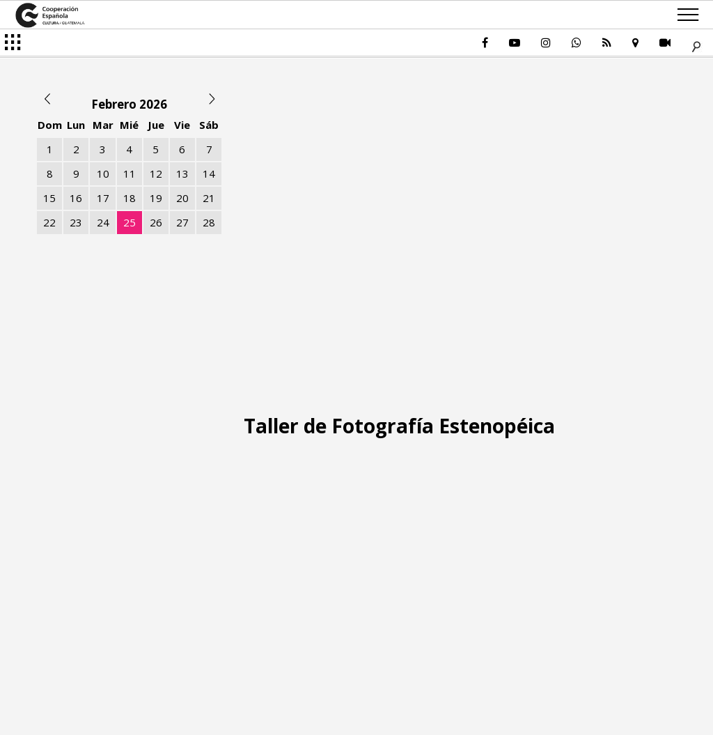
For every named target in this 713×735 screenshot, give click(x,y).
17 (103, 198)
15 (49, 198)
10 (103, 173)
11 (129, 173)
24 (103, 222)
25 (129, 222)
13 (182, 173)
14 (209, 173)
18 (129, 198)
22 (49, 222)
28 (209, 222)
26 (156, 222)
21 (209, 198)
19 (156, 198)
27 (182, 222)
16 (76, 198)
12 (156, 173)
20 (182, 198)
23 (76, 222)
